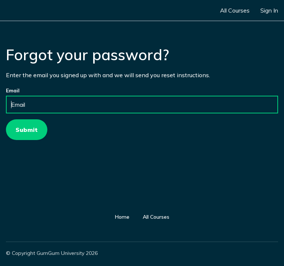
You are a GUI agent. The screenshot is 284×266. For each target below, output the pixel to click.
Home (122, 217)
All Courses (235, 10)
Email (13, 90)
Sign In (269, 10)
